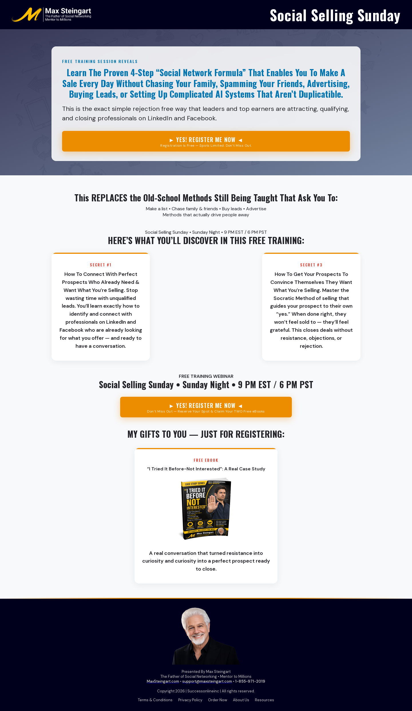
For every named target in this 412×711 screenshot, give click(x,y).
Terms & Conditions (155, 700)
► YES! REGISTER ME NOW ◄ (206, 141)
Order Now (217, 700)
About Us (241, 700)
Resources (264, 700)
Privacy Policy (190, 700)
